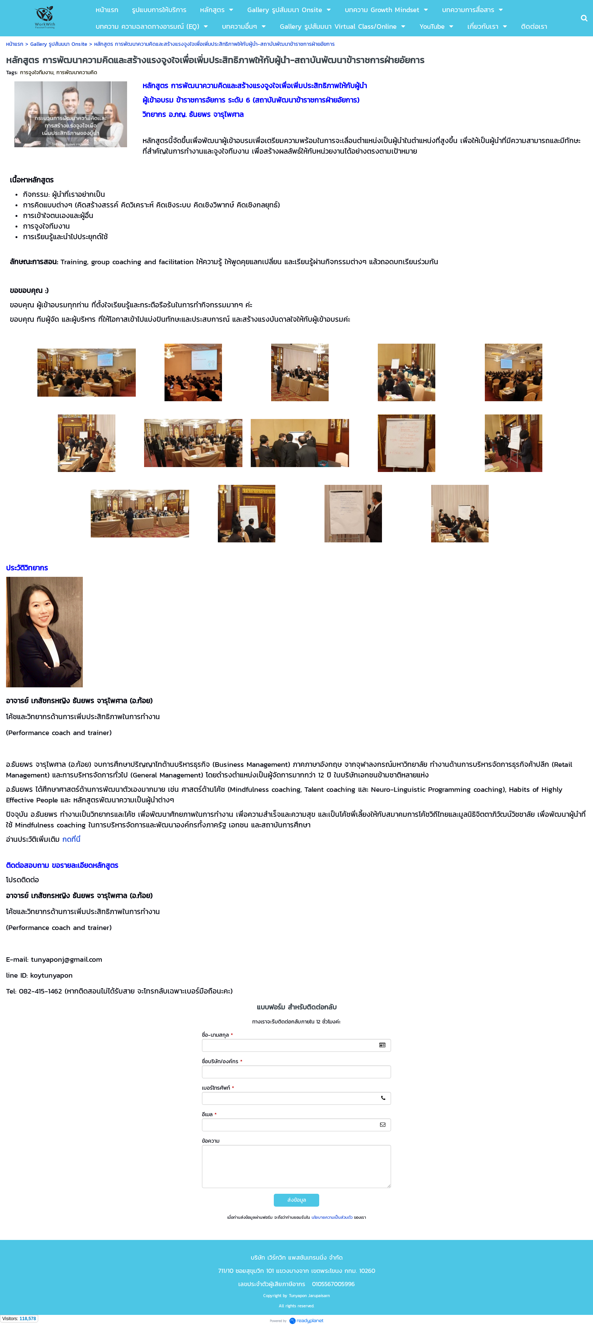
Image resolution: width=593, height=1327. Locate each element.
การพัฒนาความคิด (76, 72)
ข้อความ (210, 1141)
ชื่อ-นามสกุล (217, 1035)
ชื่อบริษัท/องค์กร (222, 1061)
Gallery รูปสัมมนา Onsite (58, 44)
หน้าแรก (14, 44)
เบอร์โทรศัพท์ (218, 1088)
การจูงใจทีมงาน (36, 72)
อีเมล (209, 1114)
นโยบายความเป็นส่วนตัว (332, 1217)
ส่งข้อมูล (296, 1200)
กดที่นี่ (71, 839)
